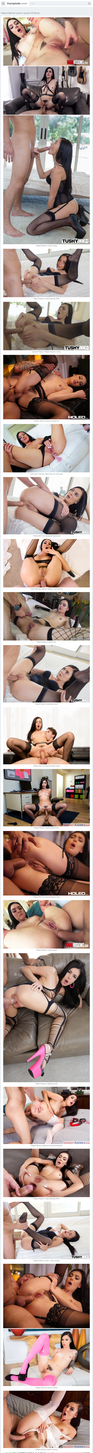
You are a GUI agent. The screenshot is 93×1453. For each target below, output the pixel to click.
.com (17, 3)
